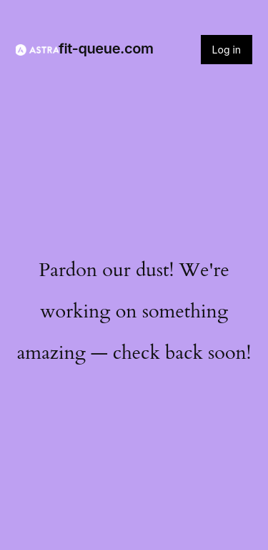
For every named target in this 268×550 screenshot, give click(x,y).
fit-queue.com (106, 48)
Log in (227, 50)
